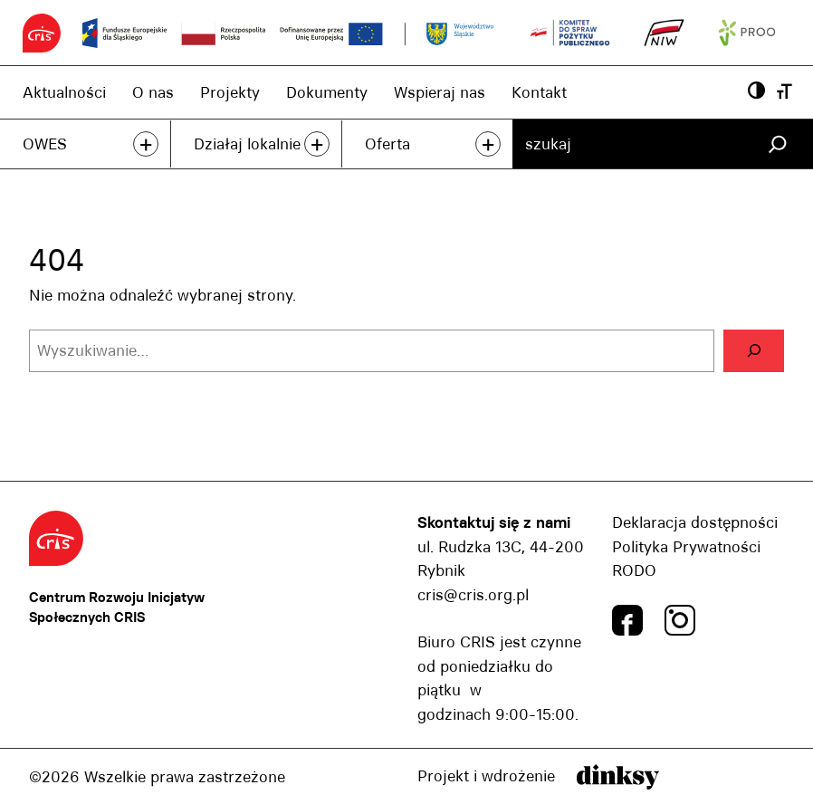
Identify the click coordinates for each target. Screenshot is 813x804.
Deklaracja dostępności (695, 522)
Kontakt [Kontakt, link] (539, 92)
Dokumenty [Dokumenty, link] (327, 92)
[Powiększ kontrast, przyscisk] (756, 92)
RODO (634, 570)
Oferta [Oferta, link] (387, 144)
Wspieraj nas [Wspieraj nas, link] (439, 92)
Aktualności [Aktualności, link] (64, 92)
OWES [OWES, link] (45, 144)
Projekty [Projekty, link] (230, 92)
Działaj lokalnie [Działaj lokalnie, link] (247, 144)
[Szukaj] (777, 144)
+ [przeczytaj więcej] (145, 144)
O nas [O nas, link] (153, 92)
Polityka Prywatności (686, 547)
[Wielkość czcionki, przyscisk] (784, 92)
